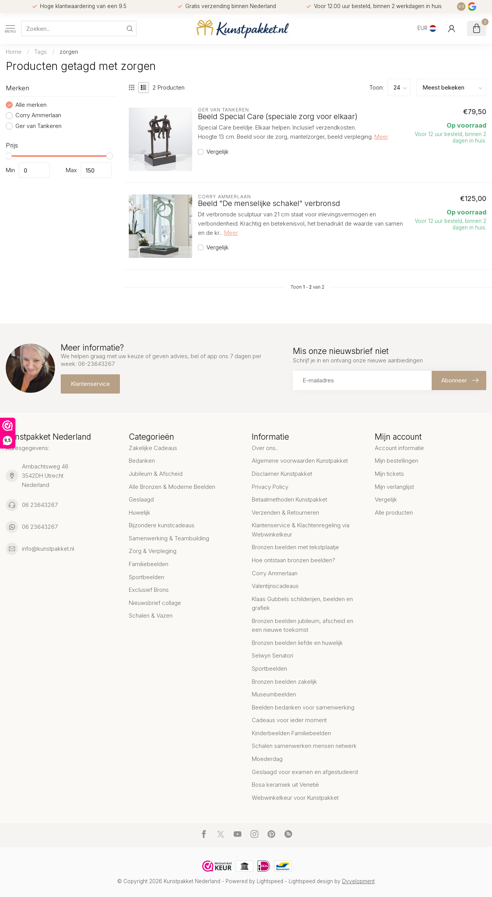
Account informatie (399, 448)
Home (14, 51)
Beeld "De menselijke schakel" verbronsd (269, 203)
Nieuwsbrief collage (155, 602)
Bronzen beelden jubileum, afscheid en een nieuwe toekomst (302, 625)
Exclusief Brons (149, 589)
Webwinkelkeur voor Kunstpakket (295, 797)
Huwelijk (139, 512)
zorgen (69, 51)
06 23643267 (40, 504)
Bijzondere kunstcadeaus (161, 525)
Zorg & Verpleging (152, 551)
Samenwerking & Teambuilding (169, 538)
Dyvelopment (358, 881)
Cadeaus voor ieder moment (289, 720)
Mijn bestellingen (396, 460)
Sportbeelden (146, 577)
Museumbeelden (274, 694)
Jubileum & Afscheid (156, 473)
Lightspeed (270, 881)
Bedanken (142, 460)
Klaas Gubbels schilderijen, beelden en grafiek (302, 603)
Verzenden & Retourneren (285, 512)
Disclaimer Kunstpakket (282, 473)
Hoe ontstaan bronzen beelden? (293, 560)
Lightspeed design (311, 881)
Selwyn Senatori (272, 655)
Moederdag (267, 758)
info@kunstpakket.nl (48, 548)
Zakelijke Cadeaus (153, 448)
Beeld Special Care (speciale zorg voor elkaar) (277, 116)
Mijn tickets (389, 473)
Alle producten (394, 512)
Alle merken (31, 105)
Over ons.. (265, 448)
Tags (40, 51)
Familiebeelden (148, 564)
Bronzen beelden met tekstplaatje (295, 547)
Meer (381, 136)
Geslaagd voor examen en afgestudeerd (305, 772)
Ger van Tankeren (38, 126)
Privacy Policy (270, 486)
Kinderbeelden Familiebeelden (291, 733)
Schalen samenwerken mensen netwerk (304, 745)
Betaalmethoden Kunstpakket (289, 499)
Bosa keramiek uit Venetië (285, 784)
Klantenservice (90, 383)
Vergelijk (217, 152)
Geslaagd (141, 499)
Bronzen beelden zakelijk (284, 681)
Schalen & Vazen (151, 615)
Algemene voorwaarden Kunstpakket (300, 460)
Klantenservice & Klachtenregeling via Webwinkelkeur (300, 530)
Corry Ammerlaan (38, 115)
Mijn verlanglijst (394, 486)
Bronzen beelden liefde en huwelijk (297, 642)
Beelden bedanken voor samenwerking (303, 707)
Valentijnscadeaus (275, 586)
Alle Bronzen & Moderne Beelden (172, 486)
